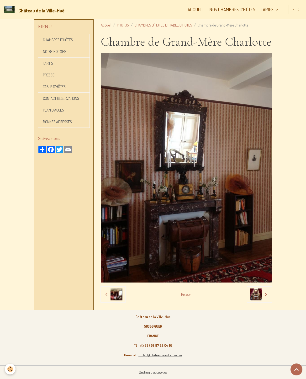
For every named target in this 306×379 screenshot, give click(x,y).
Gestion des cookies (153, 372)
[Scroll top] (296, 369)
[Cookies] (10, 369)
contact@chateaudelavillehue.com (160, 355)
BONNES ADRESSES (57, 121)
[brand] (35, 9)
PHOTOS (123, 25)
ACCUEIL (196, 9)
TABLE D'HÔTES (54, 86)
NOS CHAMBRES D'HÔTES (232, 9)
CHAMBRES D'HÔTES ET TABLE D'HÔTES (163, 25)
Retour (186, 294)
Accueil (106, 25)
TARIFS (267, 9)
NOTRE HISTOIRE (55, 51)
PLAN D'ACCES (53, 110)
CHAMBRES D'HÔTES (58, 39)
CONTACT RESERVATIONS (61, 98)
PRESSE (48, 75)
